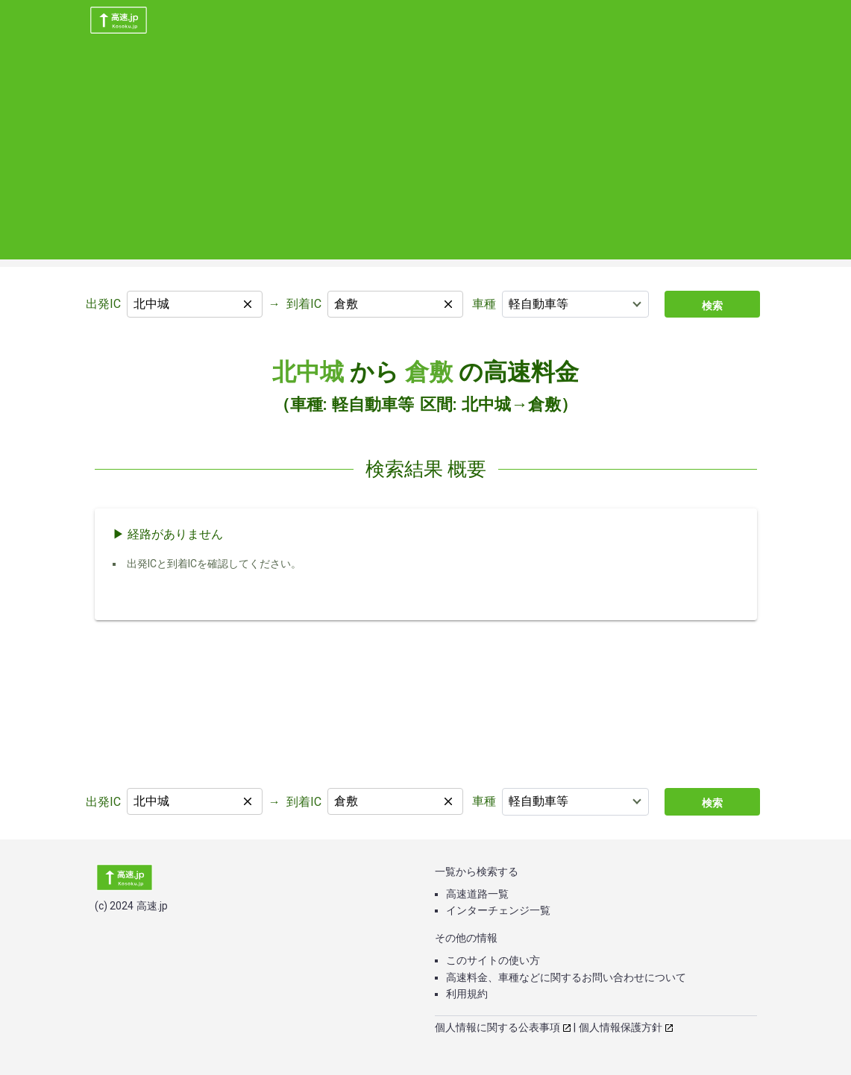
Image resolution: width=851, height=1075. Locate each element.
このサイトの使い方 (493, 960)
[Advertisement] (425, 155)
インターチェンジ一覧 (498, 910)
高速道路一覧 (477, 894)
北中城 (308, 372)
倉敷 (429, 372)
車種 (484, 304)
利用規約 (467, 994)
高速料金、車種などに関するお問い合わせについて (566, 977)
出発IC (103, 304)
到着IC (303, 304)
